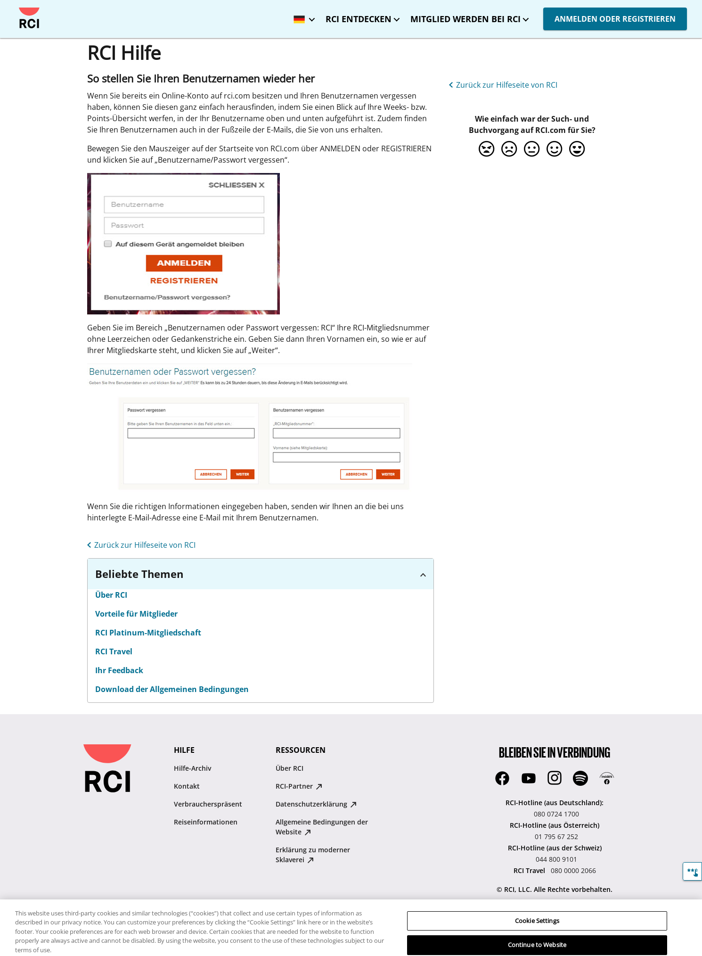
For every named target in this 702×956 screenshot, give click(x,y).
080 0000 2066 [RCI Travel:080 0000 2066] (573, 870)
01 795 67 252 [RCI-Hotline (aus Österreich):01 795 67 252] (556, 836)
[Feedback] (692, 871)
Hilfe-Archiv (192, 768)
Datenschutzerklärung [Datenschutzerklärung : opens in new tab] (316, 803)
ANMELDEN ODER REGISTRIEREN (615, 19)
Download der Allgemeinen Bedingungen (172, 689)
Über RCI (111, 595)
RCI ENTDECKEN (359, 19)
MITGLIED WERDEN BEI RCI (465, 19)
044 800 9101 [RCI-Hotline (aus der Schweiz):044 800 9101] (556, 859)
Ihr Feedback (119, 670)
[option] (486, 149)
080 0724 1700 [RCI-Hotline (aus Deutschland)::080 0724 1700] (556, 813)
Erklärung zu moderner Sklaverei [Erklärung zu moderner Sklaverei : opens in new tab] (313, 854)
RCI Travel (113, 651)
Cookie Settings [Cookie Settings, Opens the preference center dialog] (537, 927)
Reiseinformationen (205, 821)
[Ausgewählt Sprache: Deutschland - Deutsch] (302, 16)
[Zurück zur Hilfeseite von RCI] (139, 544)
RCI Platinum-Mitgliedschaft (148, 632)
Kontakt (187, 786)
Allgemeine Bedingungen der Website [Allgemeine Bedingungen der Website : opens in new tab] (322, 826)
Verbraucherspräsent (208, 803)
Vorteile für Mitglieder (136, 614)
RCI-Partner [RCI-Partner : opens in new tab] (299, 786)
